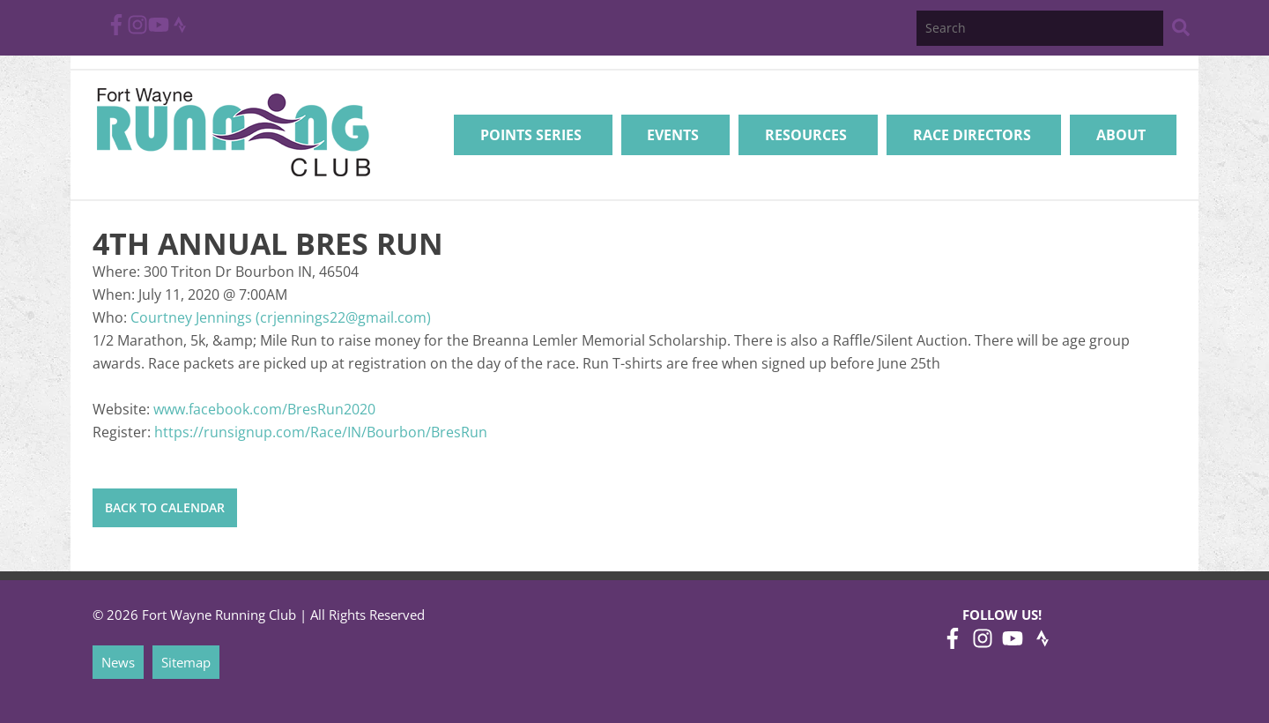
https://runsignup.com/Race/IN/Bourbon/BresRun (320, 432)
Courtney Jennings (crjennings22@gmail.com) (280, 317)
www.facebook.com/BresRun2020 (264, 409)
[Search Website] (1181, 30)
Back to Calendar (165, 507)
